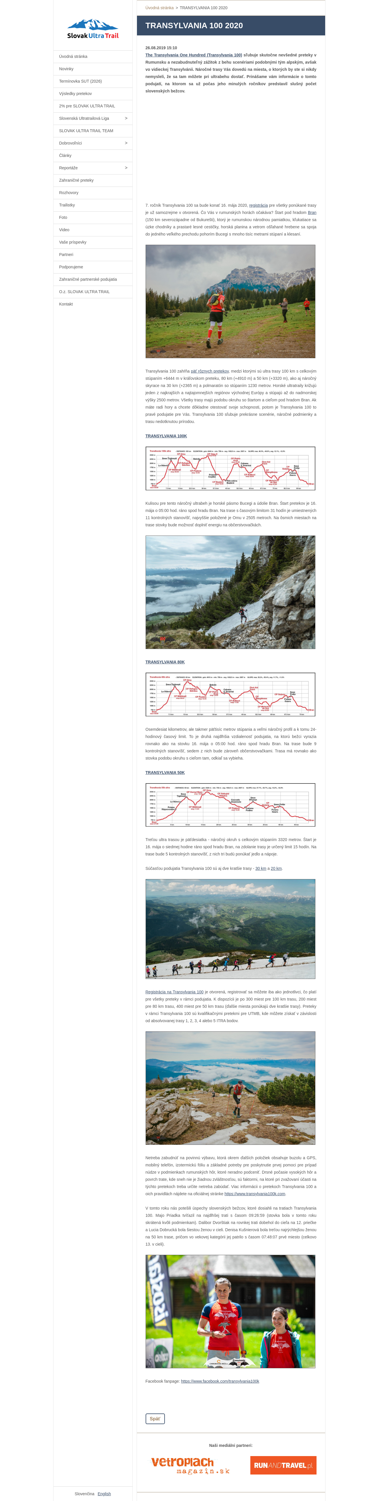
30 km (260, 868)
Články (65, 155)
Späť (155, 1418)
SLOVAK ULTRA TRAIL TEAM (86, 130)
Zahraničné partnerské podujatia (88, 279)
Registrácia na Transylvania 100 (175, 992)
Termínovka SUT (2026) (80, 81)
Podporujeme (71, 267)
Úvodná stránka (73, 56)
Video (64, 229)
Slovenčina (85, 1493)
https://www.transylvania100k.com (254, 1193)
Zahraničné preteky (76, 180)
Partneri (66, 254)
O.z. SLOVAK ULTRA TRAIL (84, 291)
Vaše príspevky (73, 242)
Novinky (66, 69)
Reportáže (68, 168)
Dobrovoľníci (70, 143)
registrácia (258, 205)
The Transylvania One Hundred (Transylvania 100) (194, 55)
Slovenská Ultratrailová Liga (84, 118)
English (104, 1493)
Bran (312, 212)
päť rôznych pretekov (209, 371)
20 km (276, 868)
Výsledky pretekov (75, 93)
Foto (63, 217)
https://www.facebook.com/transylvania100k (220, 1381)
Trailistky (67, 205)
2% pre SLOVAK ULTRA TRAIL (87, 106)
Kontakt (66, 304)
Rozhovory (69, 192)
